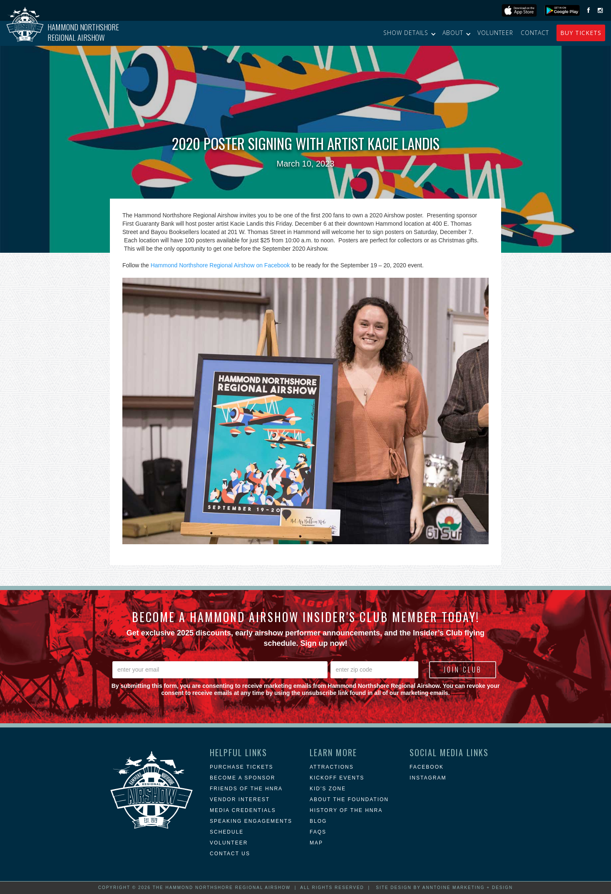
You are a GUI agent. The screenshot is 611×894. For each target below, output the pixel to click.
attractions (332, 767)
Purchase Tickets (241, 767)
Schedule (226, 832)
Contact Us (230, 854)
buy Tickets (580, 33)
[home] (62, 33)
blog (318, 821)
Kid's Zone (328, 789)
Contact (535, 33)
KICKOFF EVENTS (337, 778)
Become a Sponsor (242, 778)
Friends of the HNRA (246, 789)
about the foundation (349, 799)
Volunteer (495, 33)
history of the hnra (346, 810)
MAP (316, 843)
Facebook (427, 767)
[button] (409, 33)
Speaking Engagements (251, 821)
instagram (428, 778)
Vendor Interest (240, 799)
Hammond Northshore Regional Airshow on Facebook (220, 265)
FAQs (318, 832)
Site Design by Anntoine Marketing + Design (444, 887)
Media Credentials (243, 810)
